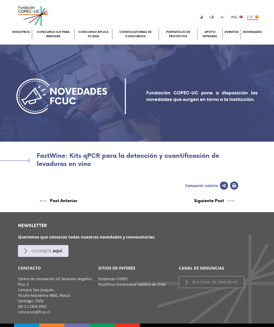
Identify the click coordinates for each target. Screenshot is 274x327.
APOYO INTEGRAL (210, 34)
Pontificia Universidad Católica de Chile (132, 284)
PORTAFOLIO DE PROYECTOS (178, 34)
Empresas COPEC (113, 278)
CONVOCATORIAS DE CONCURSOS (135, 34)
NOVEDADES (252, 32)
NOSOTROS (21, 32)
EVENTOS (232, 32)
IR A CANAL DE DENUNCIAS (211, 282)
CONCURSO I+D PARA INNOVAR (53, 34)
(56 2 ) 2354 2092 (32, 306)
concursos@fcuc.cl (34, 311)
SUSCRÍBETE (43, 251)
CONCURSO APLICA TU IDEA (93, 34)
